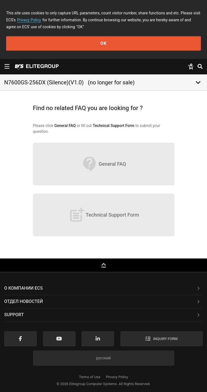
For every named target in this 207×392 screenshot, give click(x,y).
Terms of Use (89, 377)
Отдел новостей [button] (102, 301)
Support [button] (102, 314)
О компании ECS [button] (102, 288)
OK (103, 43)
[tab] (103, 288)
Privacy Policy (29, 20)
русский (103, 358)
